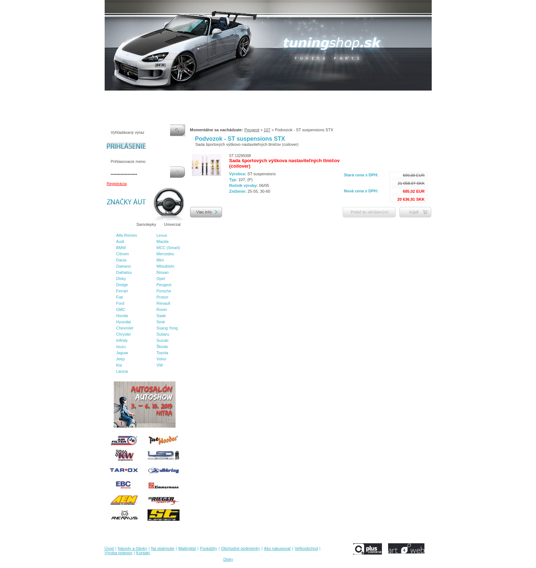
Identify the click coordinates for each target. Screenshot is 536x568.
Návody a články (135, 98)
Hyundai (123, 322)
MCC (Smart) (168, 247)
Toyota (162, 353)
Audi (120, 241)
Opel (161, 278)
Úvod (109, 98)
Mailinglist (194, 98)
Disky (121, 278)
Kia (119, 365)
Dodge (122, 285)
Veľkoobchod (324, 98)
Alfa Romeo (126, 235)
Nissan (163, 272)
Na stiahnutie (168, 98)
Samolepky (146, 224)
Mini (160, 260)
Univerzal (172, 224)
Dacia (121, 260)
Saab (161, 315)
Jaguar (122, 353)
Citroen (122, 254)
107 (267, 130)
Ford (120, 303)
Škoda (162, 346)
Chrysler (123, 334)
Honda (122, 315)
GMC (121, 309)
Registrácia (117, 183)
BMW (121, 247)
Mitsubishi (165, 266)
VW (160, 365)
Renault (163, 303)
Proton (162, 297)
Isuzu (121, 346)
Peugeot (164, 285)
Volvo (161, 359)
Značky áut (119, 224)
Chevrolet (124, 328)
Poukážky (218, 98)
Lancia (122, 371)
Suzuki (163, 340)
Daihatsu (124, 272)
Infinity (122, 340)
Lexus (162, 235)
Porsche (164, 291)
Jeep (120, 359)
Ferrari (122, 291)
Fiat (119, 297)
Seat (161, 322)
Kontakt (383, 98)
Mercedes (165, 254)
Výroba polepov (356, 98)
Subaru (163, 334)
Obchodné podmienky (253, 98)
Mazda (163, 241)
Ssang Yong (167, 328)
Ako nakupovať (292, 98)
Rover (162, 309)
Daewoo (123, 266)
